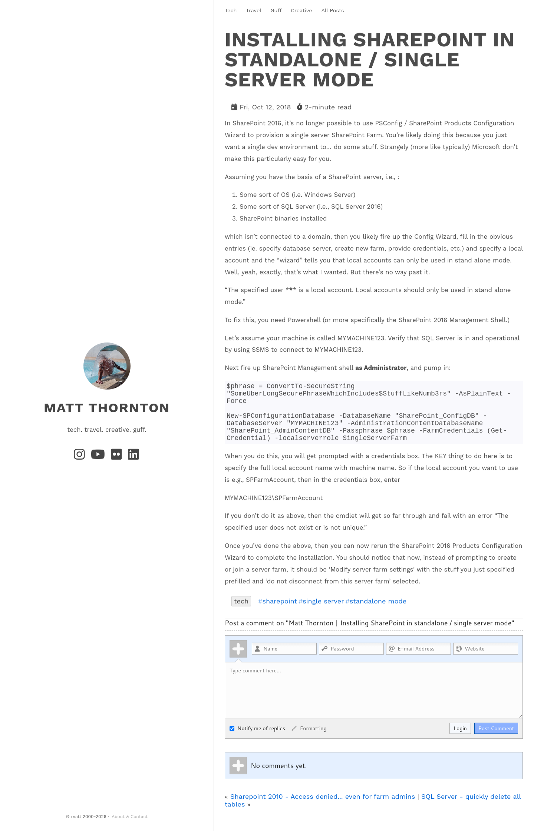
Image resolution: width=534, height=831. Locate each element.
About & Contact (130, 816)
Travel (253, 10)
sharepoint (279, 612)
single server (323, 612)
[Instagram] (81, 456)
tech (241, 612)
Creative (301, 10)
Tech (231, 10)
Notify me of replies (257, 740)
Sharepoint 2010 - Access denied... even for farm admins (322, 808)
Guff (275, 10)
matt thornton (107, 407)
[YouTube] (99, 456)
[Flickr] (118, 456)
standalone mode (378, 612)
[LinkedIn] (134, 456)
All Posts (332, 10)
